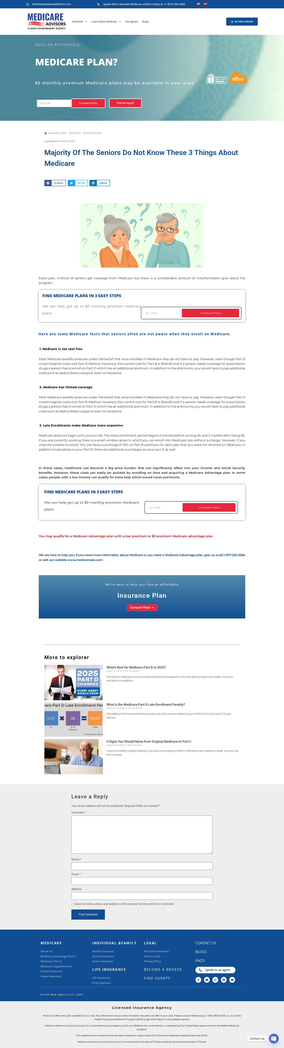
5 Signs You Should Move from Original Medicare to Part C (148, 741)
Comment (78, 812)
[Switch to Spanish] (205, 4)
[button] (55, 183)
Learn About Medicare (106, 21)
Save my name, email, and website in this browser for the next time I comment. (124, 904)
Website (76, 889)
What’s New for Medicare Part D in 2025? (136, 667)
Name (76, 859)
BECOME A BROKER (163, 969)
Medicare (79, 21)
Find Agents (157, 978)
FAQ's (200, 960)
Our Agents (131, 21)
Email (76, 874)
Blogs (145, 21)
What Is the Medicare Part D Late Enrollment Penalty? (145, 704)
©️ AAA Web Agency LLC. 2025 (62, 994)
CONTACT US (205, 943)
